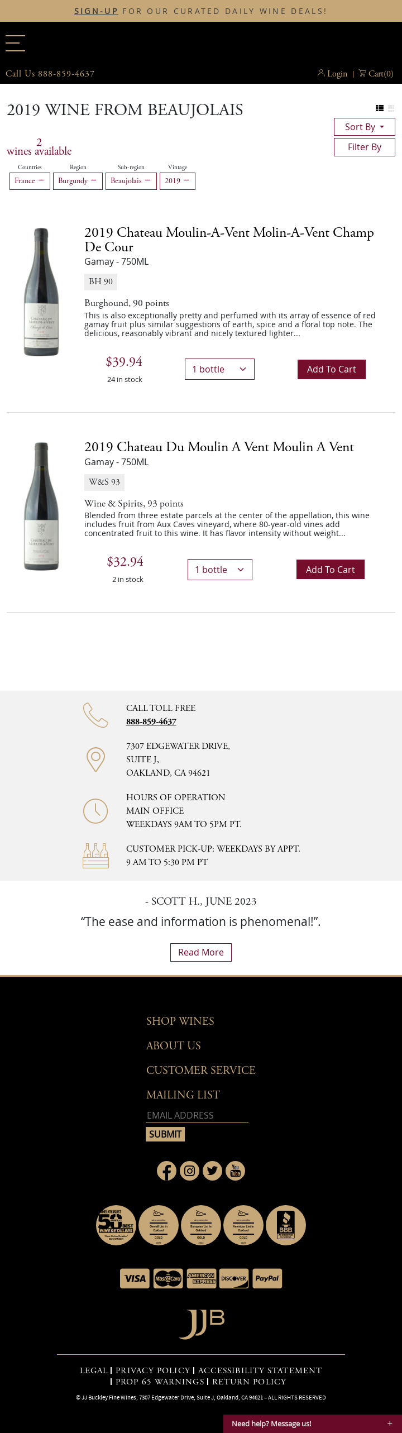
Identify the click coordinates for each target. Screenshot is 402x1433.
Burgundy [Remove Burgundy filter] (78, 181)
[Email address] (197, 1115)
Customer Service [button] (201, 1071)
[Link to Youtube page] (235, 1171)
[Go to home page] (201, 1321)
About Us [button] (173, 1046)
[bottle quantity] (220, 369)
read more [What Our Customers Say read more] (201, 952)
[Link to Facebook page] (166, 1171)
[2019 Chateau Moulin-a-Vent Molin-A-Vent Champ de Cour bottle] (41, 291)
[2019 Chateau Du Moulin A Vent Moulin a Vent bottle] (41, 505)
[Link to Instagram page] (189, 1171)
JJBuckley (201, 41)
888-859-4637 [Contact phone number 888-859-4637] (151, 722)
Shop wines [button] (180, 1022)
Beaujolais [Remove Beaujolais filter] (131, 181)
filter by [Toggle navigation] (364, 147)
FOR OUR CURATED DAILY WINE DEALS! (201, 11)
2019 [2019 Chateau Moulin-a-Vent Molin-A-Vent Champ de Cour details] (229, 240)
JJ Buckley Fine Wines (109, 1397)
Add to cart (331, 369)
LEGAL (94, 1371)
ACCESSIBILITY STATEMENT (260, 1371)
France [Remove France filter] (30, 181)
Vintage (177, 167)
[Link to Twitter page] (212, 1171)
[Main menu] (15, 43)
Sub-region (131, 167)
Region (78, 167)
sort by (361, 127)
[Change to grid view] (391, 108)
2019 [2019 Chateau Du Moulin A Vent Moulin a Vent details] (219, 447)
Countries (30, 167)
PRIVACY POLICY (153, 1371)
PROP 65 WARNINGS (160, 1382)
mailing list (183, 1095)
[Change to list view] (380, 108)
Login (337, 74)
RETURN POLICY (249, 1382)
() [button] (381, 74)
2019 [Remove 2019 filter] (177, 181)
